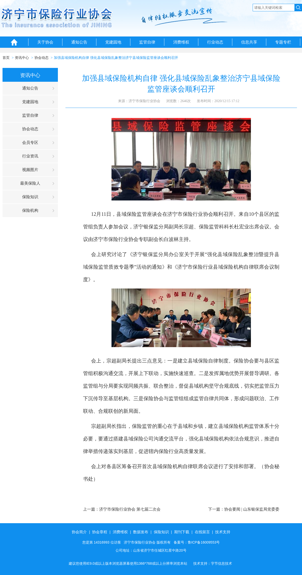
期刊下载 (181, 532)
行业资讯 (30, 156)
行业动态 (215, 42)
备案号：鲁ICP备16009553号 (197, 542)
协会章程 (99, 532)
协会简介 (79, 532)
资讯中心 (22, 58)
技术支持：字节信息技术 (212, 563)
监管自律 (147, 42)
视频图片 (30, 170)
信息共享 (249, 42)
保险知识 (30, 197)
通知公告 (79, 42)
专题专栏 (283, 42)
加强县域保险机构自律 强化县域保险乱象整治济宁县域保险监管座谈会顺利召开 (116, 58)
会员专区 (30, 142)
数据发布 (140, 532)
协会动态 (41, 58)
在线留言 (202, 532)
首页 (6, 58)
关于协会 (45, 42)
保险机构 (30, 210)
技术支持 (222, 532)
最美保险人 (30, 183)
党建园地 (113, 42)
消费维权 (181, 42)
